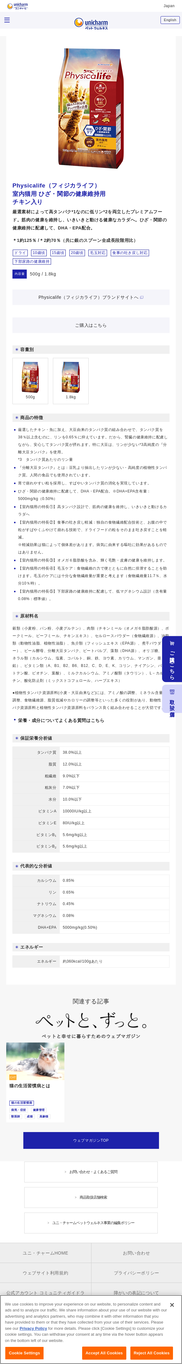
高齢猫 (44, 1116)
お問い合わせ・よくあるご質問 (93, 1172)
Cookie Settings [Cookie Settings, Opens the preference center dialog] (24, 1356)
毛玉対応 (97, 253)
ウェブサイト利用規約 (45, 1272)
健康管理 (39, 1110)
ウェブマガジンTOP (91, 1140)
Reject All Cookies (152, 1356)
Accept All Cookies (104, 1356)
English (170, 20)
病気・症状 (18, 1110)
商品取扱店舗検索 (93, 1197)
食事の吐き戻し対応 (129, 253)
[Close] (172, 1308)
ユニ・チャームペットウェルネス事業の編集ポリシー (93, 1223)
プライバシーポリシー (136, 1272)
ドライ (20, 253)
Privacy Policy (33, 1331)
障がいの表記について (136, 1292)
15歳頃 (58, 253)
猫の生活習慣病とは (29, 1085)
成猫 (30, 1116)
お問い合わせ (136, 1253)
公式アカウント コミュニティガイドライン (45, 1297)
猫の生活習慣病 (21, 1102)
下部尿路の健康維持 (31, 261)
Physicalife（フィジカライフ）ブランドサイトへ (89, 297)
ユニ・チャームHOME (45, 1253)
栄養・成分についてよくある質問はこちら (61, 720)
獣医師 (15, 1116)
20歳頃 (77, 253)
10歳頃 (39, 253)
